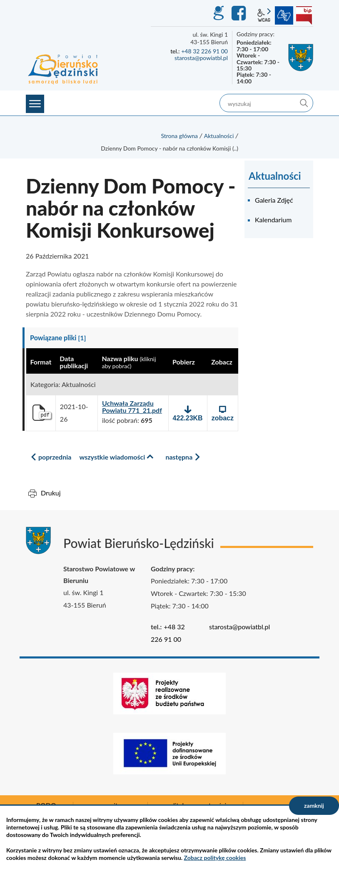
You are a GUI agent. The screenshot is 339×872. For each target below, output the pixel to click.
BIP (304, 15)
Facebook (240, 13)
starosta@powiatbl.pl (201, 58)
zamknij (314, 805)
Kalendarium (273, 220)
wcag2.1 (264, 15)
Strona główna (179, 135)
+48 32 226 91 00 (204, 51)
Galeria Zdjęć (274, 200)
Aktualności (219, 135)
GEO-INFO (218, 13)
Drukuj (51, 493)
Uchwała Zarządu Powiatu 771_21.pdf (132, 407)
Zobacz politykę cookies (215, 857)
